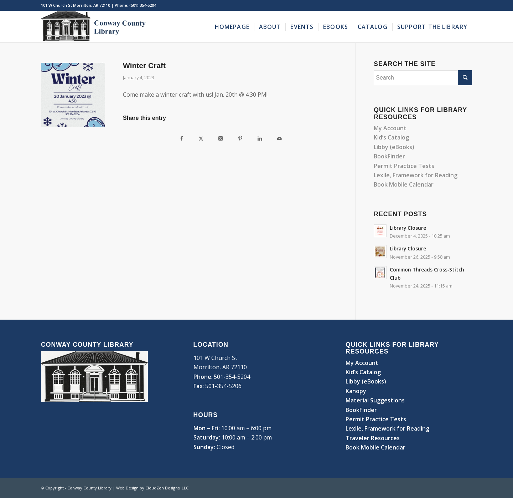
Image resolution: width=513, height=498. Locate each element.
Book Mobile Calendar (404, 184)
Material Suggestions (375, 400)
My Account (390, 128)
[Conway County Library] (94, 26)
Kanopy (356, 391)
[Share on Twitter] (201, 138)
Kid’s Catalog (391, 137)
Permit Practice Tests (404, 166)
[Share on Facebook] (181, 138)
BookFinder (389, 156)
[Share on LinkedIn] (260, 138)
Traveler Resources (373, 438)
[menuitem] (232, 26)
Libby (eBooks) (394, 147)
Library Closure (408, 227)
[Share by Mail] (279, 138)
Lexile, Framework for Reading (415, 175)
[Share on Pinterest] (240, 138)
